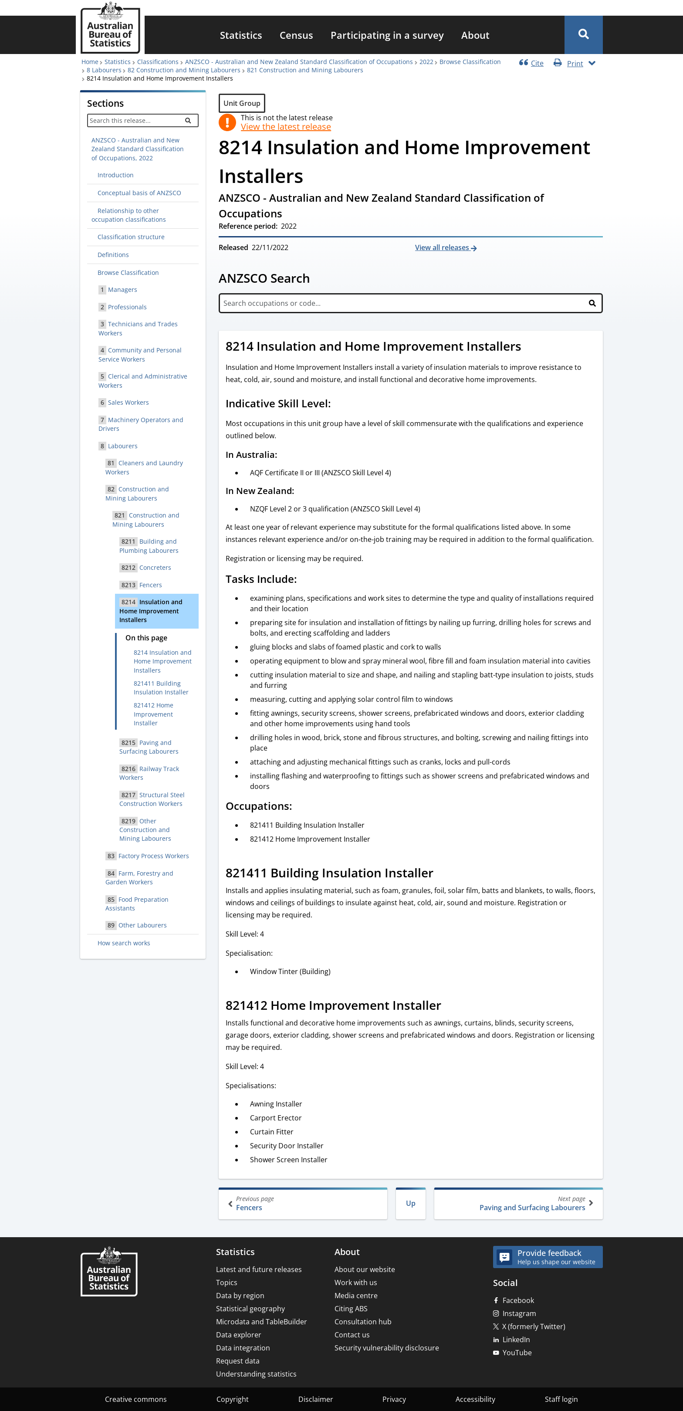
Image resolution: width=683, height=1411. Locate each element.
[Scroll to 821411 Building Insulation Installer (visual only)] (443, 874)
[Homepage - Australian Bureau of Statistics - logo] (110, 27)
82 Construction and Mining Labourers (184, 70)
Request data (238, 1361)
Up (411, 1203)
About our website (365, 1269)
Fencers (303, 1203)
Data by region (240, 1295)
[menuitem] (241, 35)
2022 (426, 62)
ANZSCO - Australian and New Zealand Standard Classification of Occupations (299, 62)
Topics (226, 1282)
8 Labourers (104, 70)
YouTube (517, 1352)
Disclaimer (315, 1399)
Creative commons (136, 1399)
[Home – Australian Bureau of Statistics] (109, 1272)
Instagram (519, 1313)
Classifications (158, 62)
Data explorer (238, 1335)
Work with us (356, 1282)
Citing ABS (351, 1308)
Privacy (394, 1399)
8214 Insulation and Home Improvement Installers (163, 661)
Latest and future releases (259, 1269)
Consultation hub (363, 1321)
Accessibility (475, 1399)
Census (296, 34)
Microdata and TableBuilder (261, 1321)
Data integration (243, 1348)
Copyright (232, 1399)
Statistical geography (250, 1308)
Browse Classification (470, 62)
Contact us (352, 1335)
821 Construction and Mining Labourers (305, 70)
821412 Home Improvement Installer (153, 714)
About (475, 34)
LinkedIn (516, 1339)
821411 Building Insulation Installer (161, 687)
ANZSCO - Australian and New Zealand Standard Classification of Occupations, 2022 (137, 149)
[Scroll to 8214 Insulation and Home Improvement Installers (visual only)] (531, 347)
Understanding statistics (256, 1374)
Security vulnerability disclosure (387, 1348)
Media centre (356, 1295)
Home (89, 62)
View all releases (443, 247)
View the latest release (286, 126)
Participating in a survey (387, 34)
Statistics (241, 34)
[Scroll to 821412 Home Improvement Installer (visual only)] (451, 1006)
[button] (584, 35)
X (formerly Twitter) (533, 1326)
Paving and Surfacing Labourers (517, 1203)
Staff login (561, 1399)
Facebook (518, 1300)
